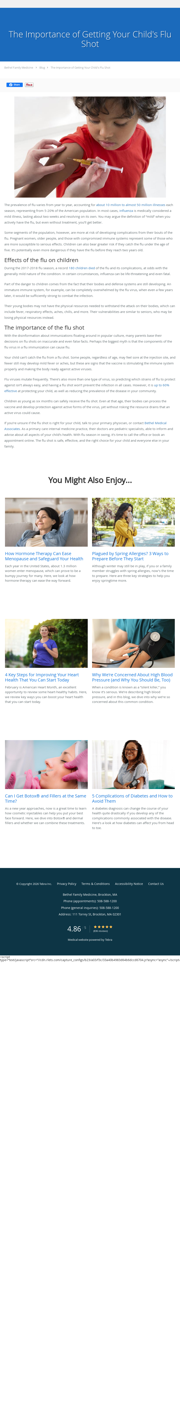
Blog (42, 67)
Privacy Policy (66, 884)
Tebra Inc (45, 884)
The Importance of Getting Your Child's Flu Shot (80, 67)
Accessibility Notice (129, 884)
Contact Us (156, 884)
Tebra (108, 940)
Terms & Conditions (95, 884)
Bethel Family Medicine (18, 67)
